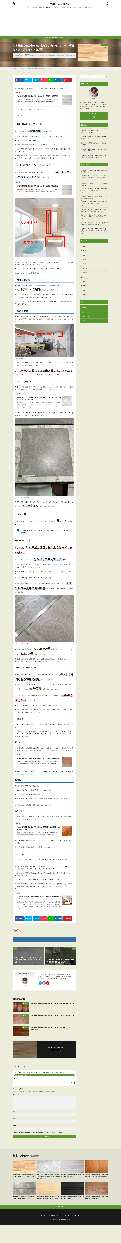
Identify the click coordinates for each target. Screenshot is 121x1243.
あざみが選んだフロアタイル (23, 497)
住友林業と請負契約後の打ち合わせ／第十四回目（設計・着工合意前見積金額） (96, 1175)
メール (15, 1118)
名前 (14, 1111)
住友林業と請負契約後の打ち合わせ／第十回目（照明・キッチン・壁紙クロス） (53, 1028)
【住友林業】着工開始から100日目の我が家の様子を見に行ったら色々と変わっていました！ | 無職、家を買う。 (93, 229)
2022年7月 (83, 286)
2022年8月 (83, 281)
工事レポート (57, 7)
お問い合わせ (88, 7)
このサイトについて (78, 7)
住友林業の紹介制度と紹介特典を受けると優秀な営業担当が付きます (39, 898)
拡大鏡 (45, 55)
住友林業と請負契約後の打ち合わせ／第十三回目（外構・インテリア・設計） (48, 1197)
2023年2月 (83, 259)
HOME (15, 68)
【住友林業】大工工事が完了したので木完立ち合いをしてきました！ (94, 143)
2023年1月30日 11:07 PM (22, 1075)
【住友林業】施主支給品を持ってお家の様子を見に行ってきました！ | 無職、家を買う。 (94, 189)
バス (37, 55)
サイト (14, 1125)
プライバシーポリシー (63, 1215)
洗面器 (57, 55)
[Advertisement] (60, 23)
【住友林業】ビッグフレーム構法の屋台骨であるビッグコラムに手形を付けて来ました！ (94, 223)
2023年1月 (83, 264)
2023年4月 (83, 251)
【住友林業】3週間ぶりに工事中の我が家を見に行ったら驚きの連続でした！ (93, 150)
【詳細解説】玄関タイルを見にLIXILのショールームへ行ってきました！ (23, 1197)
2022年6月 (83, 290)
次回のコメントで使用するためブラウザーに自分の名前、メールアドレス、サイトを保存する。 (39, 1132)
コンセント (26, 55)
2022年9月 (83, 277)
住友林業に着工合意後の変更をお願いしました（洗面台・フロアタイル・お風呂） (46, 68)
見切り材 (70, 55)
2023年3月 (83, 255)
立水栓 (66, 55)
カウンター (20, 55)
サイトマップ (76, 1215)
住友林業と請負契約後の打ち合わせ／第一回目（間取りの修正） (53, 1003)
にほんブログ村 (17, 931)
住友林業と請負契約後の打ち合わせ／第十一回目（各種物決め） (39, 758)
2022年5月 (83, 294)
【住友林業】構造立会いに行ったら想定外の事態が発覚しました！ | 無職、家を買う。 (40, 1072)
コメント (16, 1094)
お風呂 (16, 55)
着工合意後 (61, 55)
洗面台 (53, 55)
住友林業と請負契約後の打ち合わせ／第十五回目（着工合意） (38, 96)
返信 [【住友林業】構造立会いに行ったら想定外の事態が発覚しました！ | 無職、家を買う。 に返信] (72, 1082)
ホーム (29, 7)
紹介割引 (35, 7)
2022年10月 (83, 272)
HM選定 (41, 7)
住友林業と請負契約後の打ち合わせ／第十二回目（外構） (72, 1197)
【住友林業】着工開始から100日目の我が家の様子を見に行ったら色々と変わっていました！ (93, 156)
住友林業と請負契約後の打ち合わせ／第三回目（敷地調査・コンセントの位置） (39, 828)
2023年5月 (83, 246)
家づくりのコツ (66, 7)
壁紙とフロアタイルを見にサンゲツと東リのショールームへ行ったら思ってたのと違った (39, 398)
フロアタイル (41, 55)
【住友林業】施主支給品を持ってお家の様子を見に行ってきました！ (94, 137)
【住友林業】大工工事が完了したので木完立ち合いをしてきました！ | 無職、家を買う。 (94, 202)
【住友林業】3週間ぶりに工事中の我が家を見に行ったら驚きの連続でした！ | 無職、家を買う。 (93, 215)
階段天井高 (18, 57)
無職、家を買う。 (60, 4)
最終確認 (50, 55)
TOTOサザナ (19, 258)
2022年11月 (83, 268)
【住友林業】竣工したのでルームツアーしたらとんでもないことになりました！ (94, 131)
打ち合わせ (49, 7)
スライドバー (32, 55)
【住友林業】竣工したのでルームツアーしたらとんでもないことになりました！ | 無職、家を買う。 (94, 176)
